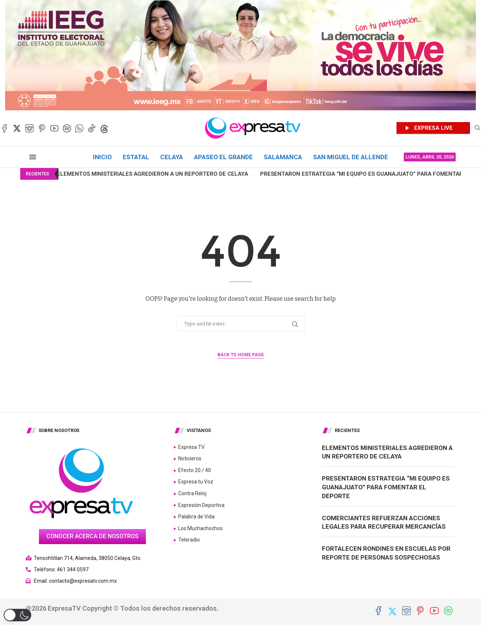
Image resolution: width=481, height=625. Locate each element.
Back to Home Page (241, 354)
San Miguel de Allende (350, 157)
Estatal (136, 157)
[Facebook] (4, 128)
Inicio (102, 157)
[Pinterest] (41, 128)
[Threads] (104, 128)
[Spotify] (66, 128)
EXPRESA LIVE (433, 128)
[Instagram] (29, 128)
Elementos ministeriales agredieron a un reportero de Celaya (133, 174)
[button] (17, 615)
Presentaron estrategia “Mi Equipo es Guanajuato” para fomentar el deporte (386, 487)
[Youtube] (54, 128)
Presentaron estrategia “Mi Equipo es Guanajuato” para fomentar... (344, 174)
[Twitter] (16, 128)
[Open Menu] (33, 157)
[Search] (477, 128)
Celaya (171, 157)
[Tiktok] (91, 128)
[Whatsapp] (79, 128)
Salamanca (283, 157)
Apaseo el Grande (223, 157)
